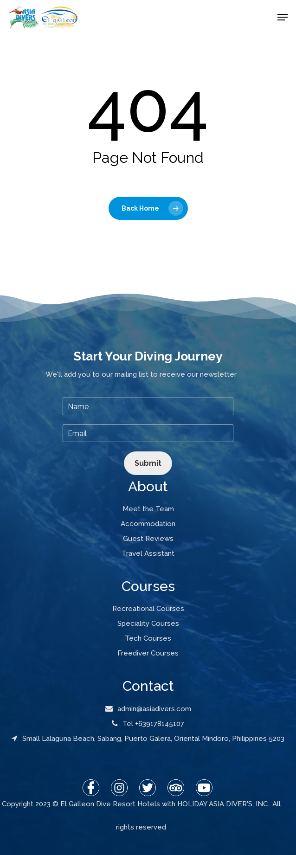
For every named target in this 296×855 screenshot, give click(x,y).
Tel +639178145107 (148, 724)
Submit (148, 463)
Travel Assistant (148, 553)
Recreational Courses (148, 608)
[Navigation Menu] (282, 17)
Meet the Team (148, 509)
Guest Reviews (148, 538)
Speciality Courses (148, 623)
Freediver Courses (148, 653)
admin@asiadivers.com (148, 709)
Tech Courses (148, 638)
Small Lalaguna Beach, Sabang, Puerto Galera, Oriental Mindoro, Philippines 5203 (148, 738)
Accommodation (148, 524)
